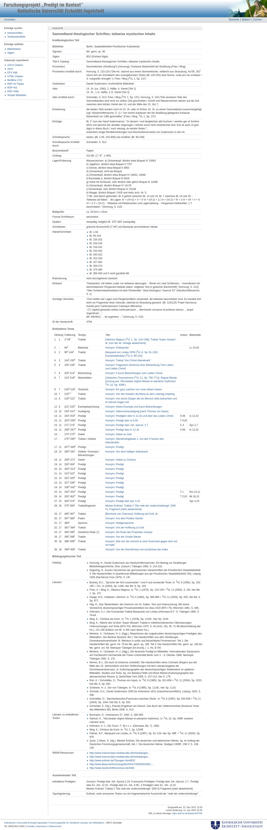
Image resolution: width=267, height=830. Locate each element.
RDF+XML (13, 91)
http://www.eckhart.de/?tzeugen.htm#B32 (112, 760)
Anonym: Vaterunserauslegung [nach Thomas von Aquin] (136, 411)
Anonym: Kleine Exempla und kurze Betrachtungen (133, 406)
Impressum (41, 826)
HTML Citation (15, 76)
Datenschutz (55, 826)
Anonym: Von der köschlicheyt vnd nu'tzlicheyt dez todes (136, 549)
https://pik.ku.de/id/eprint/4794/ (187, 813)
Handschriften (15, 33)
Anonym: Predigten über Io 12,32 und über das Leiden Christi (139, 415)
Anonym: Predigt (114, 447)
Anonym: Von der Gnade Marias (123, 536)
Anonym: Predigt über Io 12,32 (122, 429)
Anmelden (9, 19)
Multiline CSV (14, 80)
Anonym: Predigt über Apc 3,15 (122, 501)
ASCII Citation (15, 65)
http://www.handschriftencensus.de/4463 (111, 768)
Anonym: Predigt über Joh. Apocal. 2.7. (127, 425)
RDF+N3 (12, 87)
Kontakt (30, 826)
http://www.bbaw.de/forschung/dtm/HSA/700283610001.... (121, 764)
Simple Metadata (16, 95)
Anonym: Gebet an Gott (118, 434)
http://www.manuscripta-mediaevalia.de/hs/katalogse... (119, 753)
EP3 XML (12, 72)
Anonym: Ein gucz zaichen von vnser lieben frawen (133, 389)
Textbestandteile (16, 36)
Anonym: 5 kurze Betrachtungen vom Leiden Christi (133, 373)
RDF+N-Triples (15, 83)
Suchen (257, 19)
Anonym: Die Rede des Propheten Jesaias (128, 532)
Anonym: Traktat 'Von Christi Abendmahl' (128, 360)
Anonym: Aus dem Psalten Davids (124, 518)
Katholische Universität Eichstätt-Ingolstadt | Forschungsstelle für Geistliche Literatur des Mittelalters (54, 822)
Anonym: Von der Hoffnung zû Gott (124, 527)
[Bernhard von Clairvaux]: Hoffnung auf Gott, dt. (131, 513)
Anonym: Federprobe (117, 347)
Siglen (10, 52)
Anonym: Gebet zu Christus (120, 459)
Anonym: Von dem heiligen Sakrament (126, 451)
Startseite (234, 19)
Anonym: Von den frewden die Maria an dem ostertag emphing (140, 394)
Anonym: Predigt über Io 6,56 (121, 420)
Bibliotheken (14, 49)
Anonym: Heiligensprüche (119, 523)
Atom (10, 68)
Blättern (246, 19)
